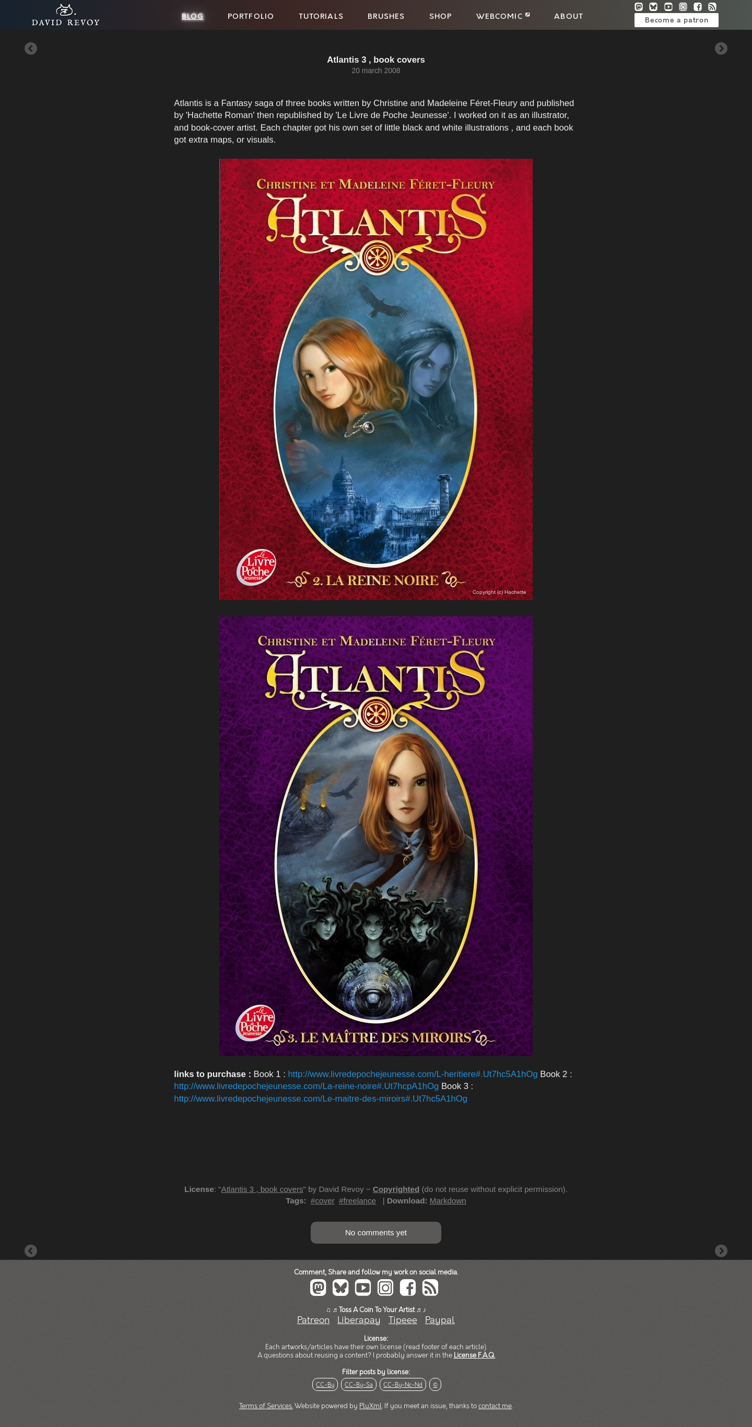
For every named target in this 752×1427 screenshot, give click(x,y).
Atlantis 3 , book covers (262, 1189)
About (568, 17)
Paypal (440, 1320)
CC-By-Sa (359, 1385)
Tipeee (403, 1320)
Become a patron (676, 20)
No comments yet (376, 1232)
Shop (440, 17)
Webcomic (503, 17)
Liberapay (359, 1320)
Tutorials (321, 17)
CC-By (325, 1385)
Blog (193, 17)
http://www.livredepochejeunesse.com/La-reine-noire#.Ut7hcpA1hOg (306, 1086)
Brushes (386, 17)
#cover (323, 1200)
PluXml (370, 1406)
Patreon (313, 1320)
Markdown (448, 1200)
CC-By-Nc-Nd (402, 1385)
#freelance (357, 1200)
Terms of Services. (266, 1406)
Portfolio (251, 17)
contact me (495, 1406)
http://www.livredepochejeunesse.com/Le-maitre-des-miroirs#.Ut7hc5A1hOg (320, 1099)
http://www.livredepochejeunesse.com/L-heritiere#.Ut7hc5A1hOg (413, 1074)
